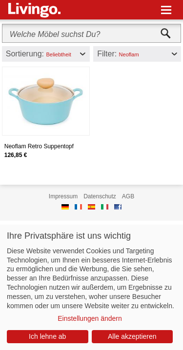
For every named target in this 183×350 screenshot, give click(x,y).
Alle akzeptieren (132, 336)
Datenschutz (99, 196)
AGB (128, 196)
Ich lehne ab (47, 336)
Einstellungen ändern (90, 318)
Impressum (63, 196)
